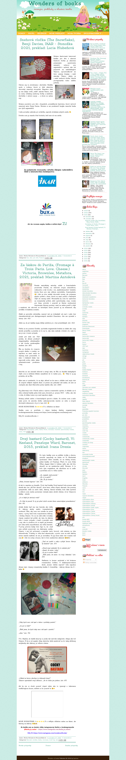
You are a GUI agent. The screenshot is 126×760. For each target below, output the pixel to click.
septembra (88, 233)
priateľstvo (85, 419)
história (84, 334)
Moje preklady (57, 33)
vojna (84, 493)
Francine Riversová (88, 326)
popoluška (85, 409)
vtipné (84, 497)
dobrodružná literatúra (89, 293)
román (84, 432)
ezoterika (85, 312)
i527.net (85, 346)
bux (83, 281)
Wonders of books (55, 3)
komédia (85, 373)
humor (84, 344)
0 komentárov (67, 256)
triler (84, 480)
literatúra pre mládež (89, 387)
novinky (84, 405)
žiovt (83, 533)
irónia (84, 358)
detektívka (85, 289)
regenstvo (85, 427)
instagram (85, 352)
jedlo (83, 362)
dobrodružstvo (86, 295)
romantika (85, 440)
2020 (86, 248)
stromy (84, 466)
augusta (87, 235)
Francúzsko (85, 328)
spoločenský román (88, 460)
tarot (83, 476)
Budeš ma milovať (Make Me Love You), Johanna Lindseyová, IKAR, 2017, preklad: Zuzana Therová (98, 168)
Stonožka (85, 464)
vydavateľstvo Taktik (88, 511)
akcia (84, 269)
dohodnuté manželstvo (89, 297)
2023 (86, 210)
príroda (84, 421)
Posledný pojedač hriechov (90, 411)
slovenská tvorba (87, 454)
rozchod (84, 444)
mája (86, 239)
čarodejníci (85, 287)
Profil (31, 33)
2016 (86, 256)
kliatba (84, 366)
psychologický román (89, 423)
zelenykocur (86, 525)
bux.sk (84, 283)
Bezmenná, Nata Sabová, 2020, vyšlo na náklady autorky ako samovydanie (98, 182)
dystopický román (88, 303)
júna (86, 237)
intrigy (84, 356)
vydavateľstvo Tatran (88, 513)
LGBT (84, 385)
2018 (85, 252)
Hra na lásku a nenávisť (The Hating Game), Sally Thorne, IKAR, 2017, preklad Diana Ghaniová (98, 46)
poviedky (85, 413)
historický (85, 338)
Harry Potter (86, 330)
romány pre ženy (87, 442)
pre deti (84, 415)
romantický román (88, 438)
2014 (86, 261)
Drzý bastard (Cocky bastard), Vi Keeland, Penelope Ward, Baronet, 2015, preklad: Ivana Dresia (47, 443)
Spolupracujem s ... (93, 33)
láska (84, 381)
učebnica (85, 482)
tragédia (84, 478)
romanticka (85, 436)
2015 (86, 258)
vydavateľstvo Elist (88, 499)
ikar (83, 348)
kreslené (85, 375)
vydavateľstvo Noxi (88, 509)
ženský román (86, 531)
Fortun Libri (86, 322)
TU (65, 223)
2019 (86, 250)
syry (83, 470)
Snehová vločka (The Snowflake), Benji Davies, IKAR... (95, 221)
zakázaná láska (87, 523)
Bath (83, 277)
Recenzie (41, 33)
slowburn (85, 458)
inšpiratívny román (88, 354)
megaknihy (85, 391)
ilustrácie (85, 350)
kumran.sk (85, 379)
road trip (85, 430)
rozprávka (85, 446)
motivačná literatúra (88, 395)
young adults (86, 521)
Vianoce (84, 486)
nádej (84, 397)
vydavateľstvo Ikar (88, 501)
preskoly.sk (86, 417)
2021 (86, 214)
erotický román (87, 306)
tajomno (84, 474)
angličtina (85, 271)
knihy (84, 367)
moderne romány (87, 393)
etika (83, 310)
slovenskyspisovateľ (88, 456)
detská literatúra (87, 291)
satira (84, 448)
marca (87, 241)
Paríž (84, 407)
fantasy (84, 314)
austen (84, 273)
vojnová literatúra (87, 495)
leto (83, 383)
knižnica (85, 371)
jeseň (84, 364)
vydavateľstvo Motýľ (88, 505)
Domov (21, 33)
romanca (85, 434)
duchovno (85, 301)
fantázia (84, 316)
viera (84, 488)
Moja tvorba (74, 33)
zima (83, 527)
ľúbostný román (87, 389)
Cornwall (85, 285)
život (83, 535)
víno (83, 489)
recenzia (85, 425)
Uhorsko (85, 484)
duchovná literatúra (88, 299)
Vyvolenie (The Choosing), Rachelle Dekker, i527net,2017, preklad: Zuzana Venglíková (98, 60)
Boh (83, 279)
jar (83, 360)
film (83, 318)
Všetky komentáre (89, 562)
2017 (85, 254)
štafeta (84, 472)
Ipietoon (75, 758)
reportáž (85, 428)
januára (87, 246)
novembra (88, 218)
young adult (85, 519)
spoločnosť (85, 462)
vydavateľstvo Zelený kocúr (91, 515)
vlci (83, 491)
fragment (85, 324)
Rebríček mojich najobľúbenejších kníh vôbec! (96, 90)
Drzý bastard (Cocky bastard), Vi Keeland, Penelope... (95, 228)
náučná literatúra (87, 403)
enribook (85, 305)
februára (88, 244)
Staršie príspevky (71, 745)
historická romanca (88, 336)
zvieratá (84, 529)
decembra (88, 216)
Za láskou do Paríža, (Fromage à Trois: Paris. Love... (95, 224)
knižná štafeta (86, 369)
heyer (84, 332)
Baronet (84, 275)
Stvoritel (85, 468)
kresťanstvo (86, 377)
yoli (83, 517)
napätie (84, 399)
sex (83, 452)
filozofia (84, 320)
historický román (87, 340)
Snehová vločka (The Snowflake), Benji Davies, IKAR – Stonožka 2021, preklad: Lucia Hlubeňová (47, 44)
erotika (84, 308)
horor (84, 342)
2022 (86, 212)
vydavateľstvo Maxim (89, 503)
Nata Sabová (86, 401)
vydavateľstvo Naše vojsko (90, 507)
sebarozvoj (85, 450)
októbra (87, 231)
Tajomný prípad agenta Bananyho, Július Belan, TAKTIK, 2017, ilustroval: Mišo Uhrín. (98, 124)
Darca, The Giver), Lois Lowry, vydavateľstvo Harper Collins (97, 155)
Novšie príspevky (25, 745)
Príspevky (87, 559)
